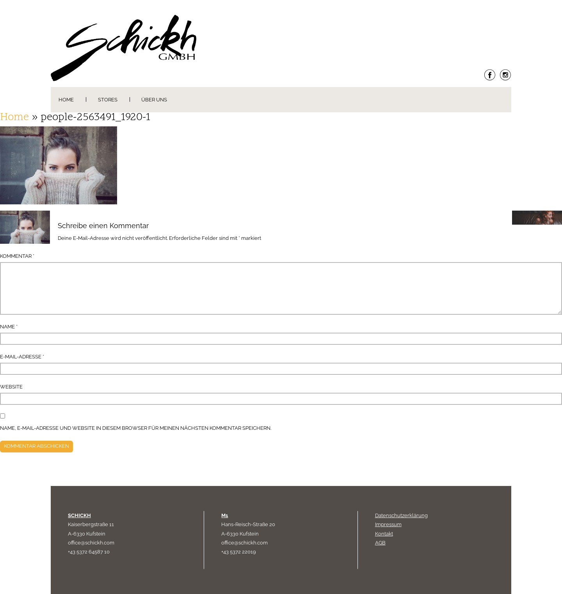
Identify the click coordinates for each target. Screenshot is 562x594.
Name (9, 327)
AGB (380, 543)
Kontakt (384, 534)
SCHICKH (79, 515)
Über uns (154, 100)
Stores (107, 100)
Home (66, 100)
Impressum (388, 524)
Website (11, 387)
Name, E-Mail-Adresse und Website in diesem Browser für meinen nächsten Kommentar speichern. (135, 428)
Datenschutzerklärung (401, 515)
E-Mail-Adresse (22, 357)
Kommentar (17, 256)
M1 (224, 515)
